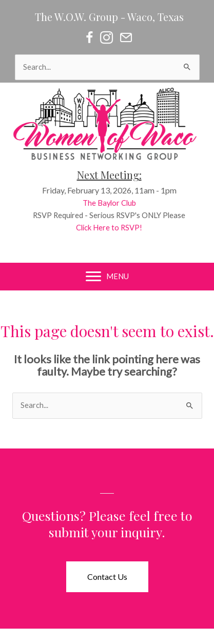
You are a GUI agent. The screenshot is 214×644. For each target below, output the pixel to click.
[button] (107, 576)
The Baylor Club (113, 203)
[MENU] (107, 276)
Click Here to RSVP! (113, 227)
